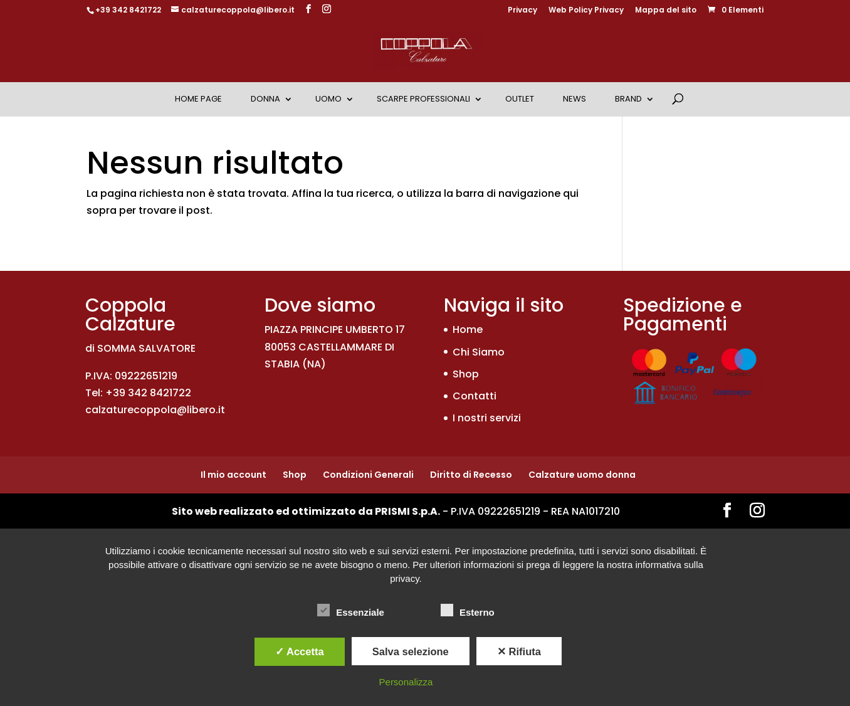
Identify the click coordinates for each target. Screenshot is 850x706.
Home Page (198, 99)
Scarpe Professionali (423, 99)
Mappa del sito (665, 10)
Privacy (522, 10)
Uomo (328, 99)
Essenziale (350, 611)
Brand (628, 99)
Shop (466, 374)
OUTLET (519, 99)
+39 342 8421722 (128, 9)
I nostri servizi (487, 418)
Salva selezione (410, 651)
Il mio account (233, 474)
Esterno (468, 611)
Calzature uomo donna (582, 474)
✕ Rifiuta (519, 651)
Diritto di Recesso (471, 474)
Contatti (474, 396)
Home (468, 329)
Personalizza (406, 682)
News (574, 99)
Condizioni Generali (368, 474)
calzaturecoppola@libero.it (155, 410)
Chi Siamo (479, 352)
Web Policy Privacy (586, 10)
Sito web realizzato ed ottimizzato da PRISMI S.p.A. (306, 511)
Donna (265, 99)
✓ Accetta (299, 651)
